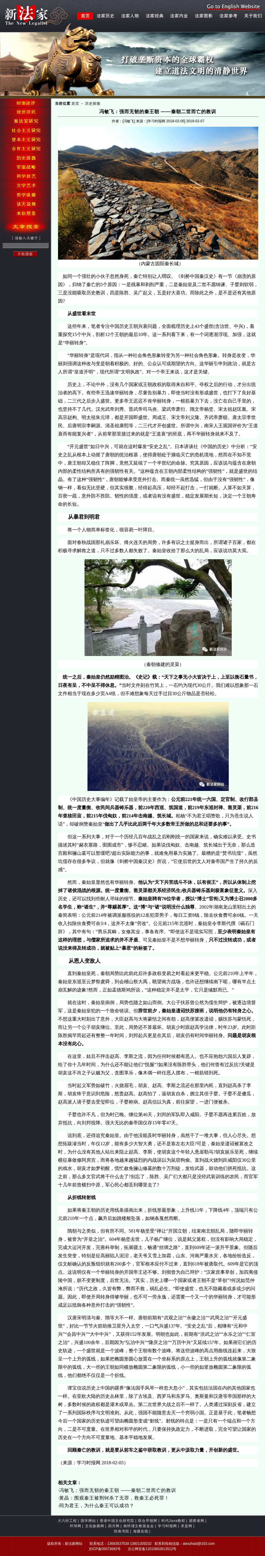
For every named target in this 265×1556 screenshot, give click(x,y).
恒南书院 (121, 1531)
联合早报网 (147, 1521)
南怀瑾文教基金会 (138, 1526)
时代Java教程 (173, 1521)
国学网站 (88, 1521)
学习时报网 (167, 1526)
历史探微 (92, 103)
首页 (75, 103)
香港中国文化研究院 (117, 1521)
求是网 (186, 1526)
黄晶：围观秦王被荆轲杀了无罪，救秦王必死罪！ (114, 1497)
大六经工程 (67, 1521)
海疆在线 (140, 1531)
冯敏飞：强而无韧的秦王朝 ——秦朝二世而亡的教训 (117, 1490)
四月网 (114, 1526)
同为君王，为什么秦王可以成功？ (96, 1505)
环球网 (75, 1526)
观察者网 (196, 1521)
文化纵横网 (94, 1526)
